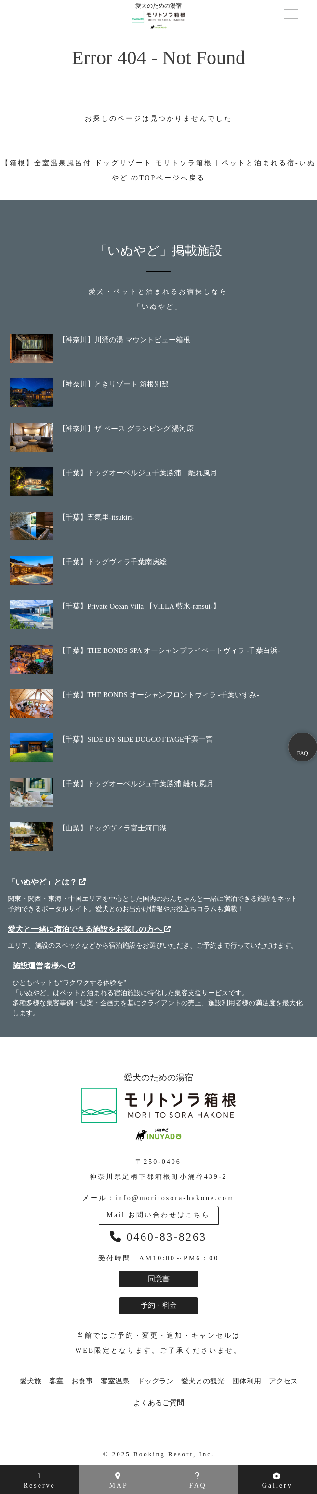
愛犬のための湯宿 (158, 1107)
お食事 (82, 1381)
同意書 (159, 1279)
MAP (118, 1480)
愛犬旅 (30, 1381)
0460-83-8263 (158, 1237)
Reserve (39, 1481)
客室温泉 (115, 1381)
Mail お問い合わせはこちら (159, 1214)
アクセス (283, 1381)
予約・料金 (159, 1305)
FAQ (198, 1480)
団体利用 (246, 1381)
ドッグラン (155, 1381)
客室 (56, 1381)
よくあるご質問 (158, 1403)
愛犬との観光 (203, 1381)
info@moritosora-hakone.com (174, 1198)
